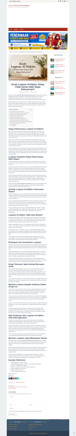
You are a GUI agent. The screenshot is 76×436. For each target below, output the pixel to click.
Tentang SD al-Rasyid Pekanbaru (35, 424)
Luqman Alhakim (22, 382)
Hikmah (13, 382)
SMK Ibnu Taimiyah (12, 426)
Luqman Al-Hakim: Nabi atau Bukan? (17, 115)
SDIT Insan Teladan (12, 428)
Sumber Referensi (13, 124)
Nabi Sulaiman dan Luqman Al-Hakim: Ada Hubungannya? (21, 121)
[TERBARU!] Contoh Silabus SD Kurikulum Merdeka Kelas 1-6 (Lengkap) (17, 387)
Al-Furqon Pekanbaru (12, 424)
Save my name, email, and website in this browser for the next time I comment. (26, 411)
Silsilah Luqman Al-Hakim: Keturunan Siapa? (18, 114)
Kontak (30, 428)
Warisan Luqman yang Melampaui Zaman (17, 122)
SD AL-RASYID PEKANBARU (19, 6)
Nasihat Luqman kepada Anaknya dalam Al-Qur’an (19, 120)
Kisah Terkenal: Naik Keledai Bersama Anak (18, 118)
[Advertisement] (38, 18)
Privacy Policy (32, 426)
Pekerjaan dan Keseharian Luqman (16, 117)
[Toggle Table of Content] (30, 110)
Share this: (14, 125)
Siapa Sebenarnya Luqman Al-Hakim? (17, 111)
